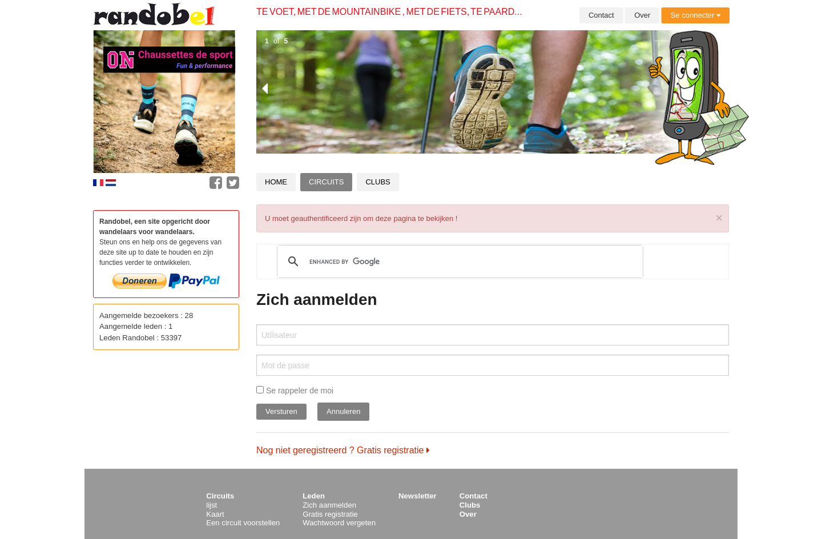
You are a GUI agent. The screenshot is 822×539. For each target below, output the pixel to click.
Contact (601, 15)
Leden (314, 496)
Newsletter (417, 496)
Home (276, 182)
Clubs (377, 182)
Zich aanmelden (329, 505)
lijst (211, 505)
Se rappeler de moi (294, 390)
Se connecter (695, 15)
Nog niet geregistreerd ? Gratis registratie (343, 450)
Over (642, 15)
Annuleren (343, 411)
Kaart (215, 514)
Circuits (326, 182)
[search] (458, 261)
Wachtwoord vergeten (339, 522)
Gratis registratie (330, 514)
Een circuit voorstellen (243, 522)
